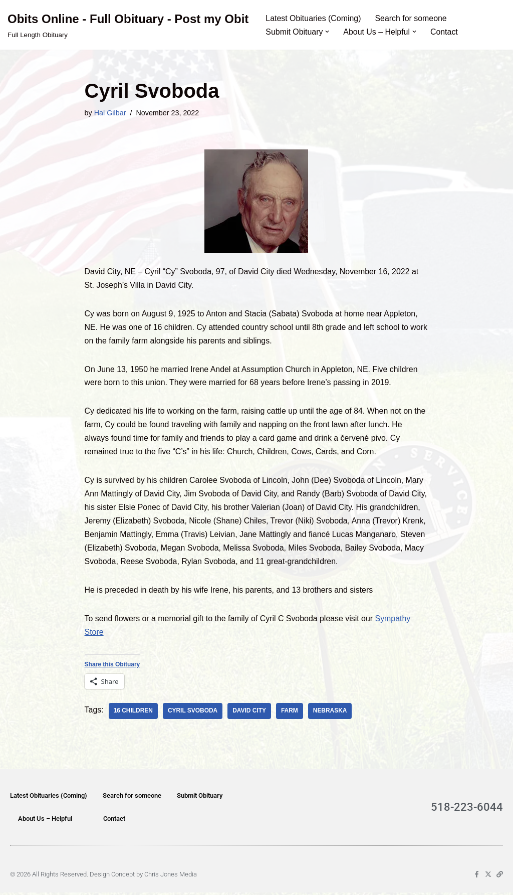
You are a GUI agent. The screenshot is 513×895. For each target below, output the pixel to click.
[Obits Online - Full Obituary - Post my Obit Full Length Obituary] (128, 25)
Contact (444, 32)
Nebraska (331, 713)
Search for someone (412, 18)
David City (250, 713)
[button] (328, 32)
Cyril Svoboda (193, 713)
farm (290, 713)
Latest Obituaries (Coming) (313, 18)
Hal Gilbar (110, 113)
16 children (133, 713)
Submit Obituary (199, 798)
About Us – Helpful (45, 821)
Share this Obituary (112, 666)
